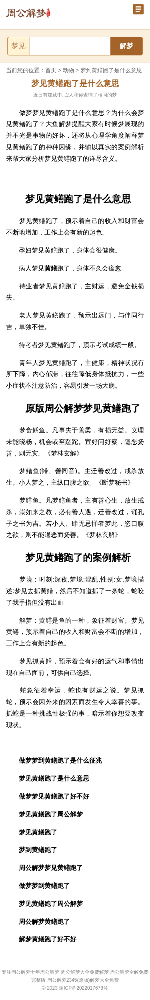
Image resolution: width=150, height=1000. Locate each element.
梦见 (18, 46)
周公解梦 (49, 972)
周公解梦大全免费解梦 (85, 972)
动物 (68, 70)
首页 (50, 70)
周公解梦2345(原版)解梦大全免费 (83, 980)
